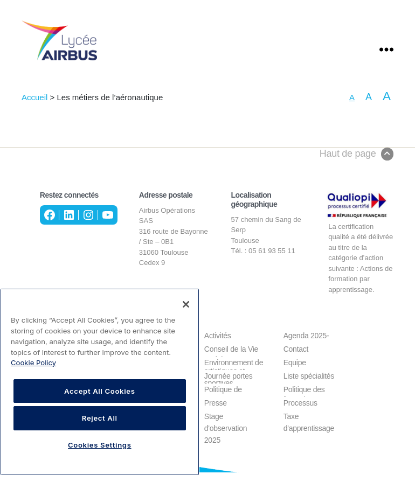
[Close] (186, 304)
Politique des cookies (304, 398)
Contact (295, 357)
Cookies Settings (100, 445)
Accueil (34, 105)
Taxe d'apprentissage (308, 425)
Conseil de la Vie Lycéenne (231, 358)
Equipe (294, 371)
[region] (99, 382)
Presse (215, 411)
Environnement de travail (233, 371)
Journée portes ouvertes (228, 384)
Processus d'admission (302, 411)
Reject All (99, 418)
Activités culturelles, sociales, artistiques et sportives (224, 344)
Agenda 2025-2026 (306, 344)
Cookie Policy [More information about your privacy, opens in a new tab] (33, 362)
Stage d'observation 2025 (225, 425)
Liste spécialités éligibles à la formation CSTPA (311, 384)
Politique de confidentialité (226, 398)
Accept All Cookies (99, 391)
